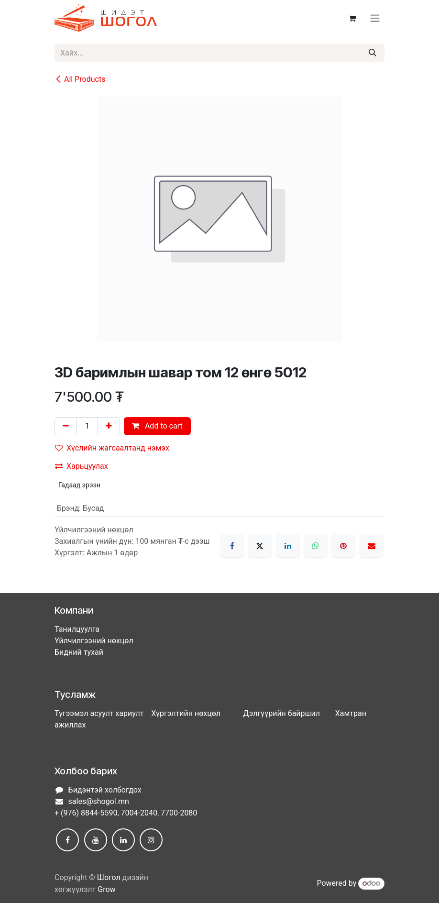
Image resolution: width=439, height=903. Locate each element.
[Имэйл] (371, 545)
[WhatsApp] (315, 545)
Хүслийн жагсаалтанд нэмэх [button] (112, 447)
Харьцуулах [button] (81, 466)
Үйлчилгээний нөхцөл (94, 640)
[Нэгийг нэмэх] (109, 426)
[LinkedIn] (287, 545)
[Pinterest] (343, 545)
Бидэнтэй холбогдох (105, 789)
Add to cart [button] (157, 425)
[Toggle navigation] (374, 18)
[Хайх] (372, 53)
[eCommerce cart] (352, 18)
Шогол (109, 877)
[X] (259, 545)
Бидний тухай (79, 652)
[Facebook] (231, 545)
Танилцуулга (77, 629)
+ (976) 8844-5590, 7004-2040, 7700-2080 (126, 812)
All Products (80, 79)
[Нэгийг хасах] (66, 426)
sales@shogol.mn (98, 801)
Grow (106, 889)
